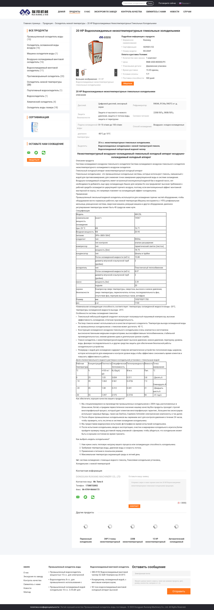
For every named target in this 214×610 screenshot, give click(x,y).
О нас (87, 12)
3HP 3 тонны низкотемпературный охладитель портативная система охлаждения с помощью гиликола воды (110, 540)
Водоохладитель (35, 96)
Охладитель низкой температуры (70, 23)
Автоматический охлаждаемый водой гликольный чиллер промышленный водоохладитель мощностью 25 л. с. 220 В (177, 540)
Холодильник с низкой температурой (93, 464)
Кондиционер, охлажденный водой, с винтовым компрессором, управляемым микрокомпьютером (109, 581)
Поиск (150, 3)
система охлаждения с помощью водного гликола (103, 460)
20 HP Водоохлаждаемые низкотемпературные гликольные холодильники (95, 82)
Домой (61, 12)
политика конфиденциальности (44, 607)
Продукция (48, 23)
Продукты (74, 12)
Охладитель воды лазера (40, 107)
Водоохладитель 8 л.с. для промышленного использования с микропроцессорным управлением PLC (68, 581)
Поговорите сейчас (167, 3)
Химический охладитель (40, 101)
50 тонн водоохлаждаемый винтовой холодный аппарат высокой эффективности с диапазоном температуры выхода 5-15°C (109, 589)
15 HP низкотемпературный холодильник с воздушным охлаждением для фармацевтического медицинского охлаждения (155, 540)
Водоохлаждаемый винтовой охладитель (109, 567)
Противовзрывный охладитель (43, 76)
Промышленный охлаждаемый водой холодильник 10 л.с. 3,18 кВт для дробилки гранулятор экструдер (67, 589)
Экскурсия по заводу (105, 12)
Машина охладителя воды (41, 53)
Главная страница (32, 23)
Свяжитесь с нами (156, 12)
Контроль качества (131, 12)
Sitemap (27, 592)
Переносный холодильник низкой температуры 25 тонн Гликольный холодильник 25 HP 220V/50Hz (86, 540)
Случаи (187, 12)
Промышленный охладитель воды (45, 36)
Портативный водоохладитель (43, 90)
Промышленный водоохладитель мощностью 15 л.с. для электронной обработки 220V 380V (67, 574)
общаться (127, 83)
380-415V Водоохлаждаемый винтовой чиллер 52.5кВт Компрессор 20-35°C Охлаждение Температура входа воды (110, 574)
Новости (174, 12)
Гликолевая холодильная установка (143, 460)
